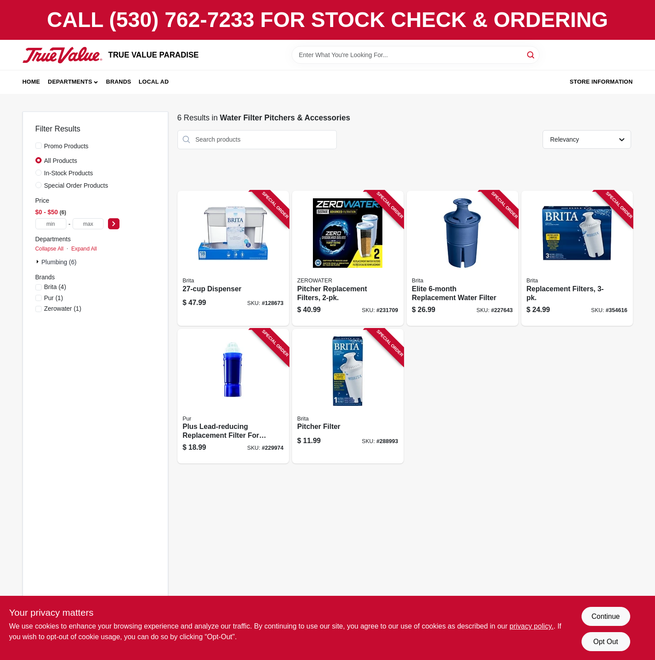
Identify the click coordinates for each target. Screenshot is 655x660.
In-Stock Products (68, 173)
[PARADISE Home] (62, 55)
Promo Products (66, 146)
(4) (55, 286)
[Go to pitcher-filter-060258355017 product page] (348, 396)
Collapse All (49, 249)
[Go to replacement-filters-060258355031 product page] (577, 258)
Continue (605, 616)
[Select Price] (113, 223)
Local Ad (154, 81)
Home (31, 81)
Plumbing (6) (59, 262)
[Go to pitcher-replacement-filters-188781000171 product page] (348, 258)
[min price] (50, 223)
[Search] (531, 54)
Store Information (601, 81)
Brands (118, 81)
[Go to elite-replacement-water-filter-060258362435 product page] (462, 258)
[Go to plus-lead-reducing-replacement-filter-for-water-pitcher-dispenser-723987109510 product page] (233, 396)
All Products (60, 160)
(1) (53, 297)
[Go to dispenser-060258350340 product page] (233, 258)
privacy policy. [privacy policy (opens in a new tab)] (531, 626)
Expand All (84, 249)
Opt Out (605, 641)
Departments (70, 81)
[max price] (88, 223)
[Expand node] (38, 261)
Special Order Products (76, 185)
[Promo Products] (38, 146)
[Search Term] (415, 55)
